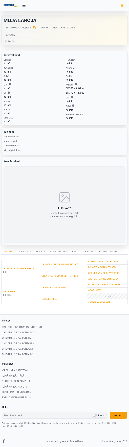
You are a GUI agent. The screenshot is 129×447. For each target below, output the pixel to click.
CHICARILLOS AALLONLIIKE (17, 338)
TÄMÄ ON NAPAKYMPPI (15, 387)
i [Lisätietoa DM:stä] (71, 97)
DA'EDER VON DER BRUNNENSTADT (60, 264)
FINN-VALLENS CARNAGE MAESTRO (22, 327)
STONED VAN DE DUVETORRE (103, 273)
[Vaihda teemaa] (122, 6)
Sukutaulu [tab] (7, 252)
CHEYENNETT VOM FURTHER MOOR (60, 276)
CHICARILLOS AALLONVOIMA (18, 349)
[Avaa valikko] (24, 5)
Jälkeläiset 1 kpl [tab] (24, 252)
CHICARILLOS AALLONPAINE (17, 354)
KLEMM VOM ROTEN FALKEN (103, 262)
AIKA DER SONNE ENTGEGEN (103, 279)
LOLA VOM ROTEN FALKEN (102, 267)
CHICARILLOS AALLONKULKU (18, 333)
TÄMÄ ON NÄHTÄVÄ (13, 376)
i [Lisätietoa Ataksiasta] (76, 84)
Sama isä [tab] (76, 252)
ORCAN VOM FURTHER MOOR (18, 268)
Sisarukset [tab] (40, 252)
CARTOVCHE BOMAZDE (53, 287)
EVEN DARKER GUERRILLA (16, 398)
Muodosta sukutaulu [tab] (108, 252)
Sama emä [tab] (90, 252)
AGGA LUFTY (95, 290)
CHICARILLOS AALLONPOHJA (18, 343)
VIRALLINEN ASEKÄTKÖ (15, 370)
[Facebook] (3, 442)
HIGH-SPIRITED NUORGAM (16, 392)
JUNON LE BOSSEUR (99, 302)
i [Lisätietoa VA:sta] (9, 93)
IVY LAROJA (9, 291)
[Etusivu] (10, 5)
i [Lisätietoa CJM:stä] (73, 106)
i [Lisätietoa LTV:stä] (10, 84)
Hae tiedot (118, 415)
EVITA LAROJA (49, 299)
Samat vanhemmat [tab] (58, 252)
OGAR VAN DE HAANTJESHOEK (104, 285)
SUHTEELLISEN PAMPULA (16, 381)
